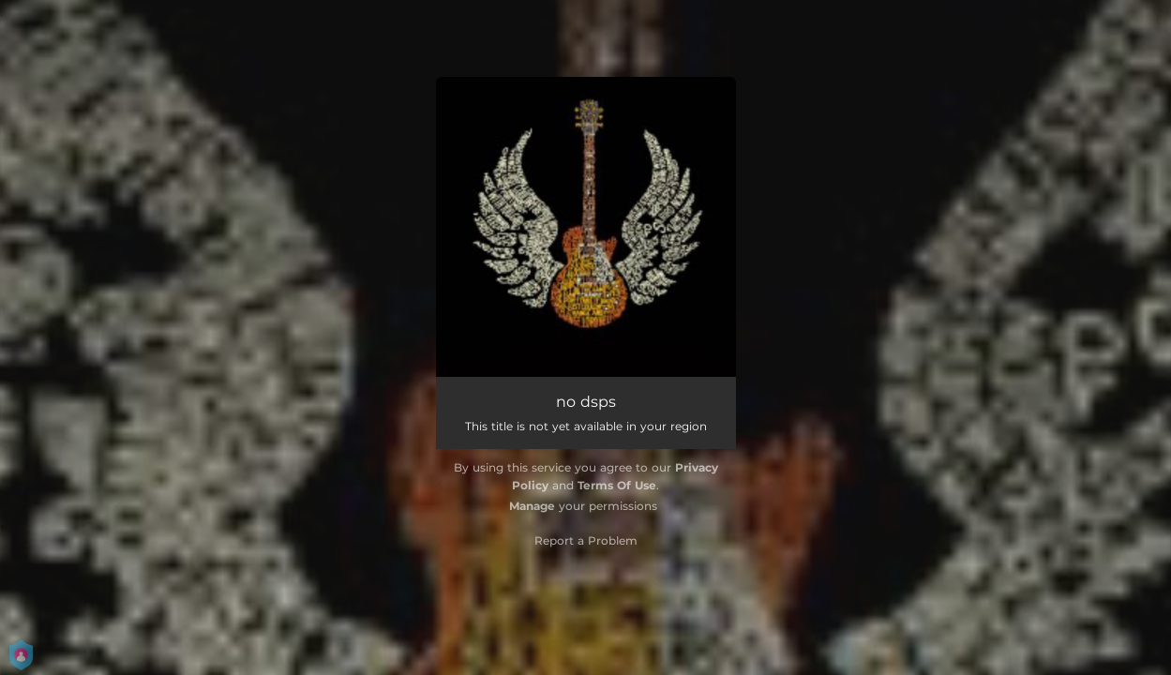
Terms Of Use (617, 485)
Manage (532, 506)
